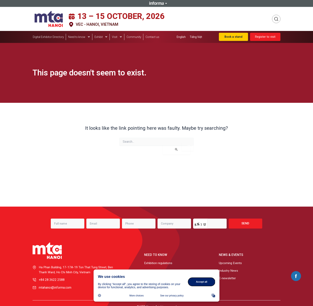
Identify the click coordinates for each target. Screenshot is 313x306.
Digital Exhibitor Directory (48, 37)
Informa (156, 3)
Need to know (79, 37)
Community (134, 37)
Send (245, 223)
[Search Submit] (176, 149)
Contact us (152, 37)
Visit (117, 37)
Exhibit (101, 37)
